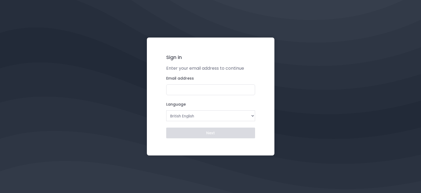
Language (176, 104)
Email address (180, 78)
